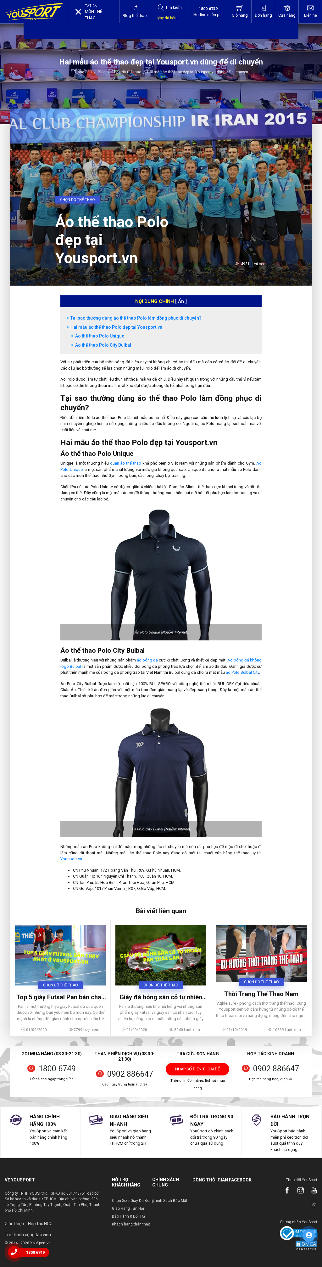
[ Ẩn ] (181, 301)
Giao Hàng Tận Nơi (128, 1208)
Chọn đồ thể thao (126, 72)
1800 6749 (57, 1068)
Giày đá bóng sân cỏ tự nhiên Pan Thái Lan (160, 997)
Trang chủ (83, 72)
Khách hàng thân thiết (131, 1224)
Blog (102, 72)
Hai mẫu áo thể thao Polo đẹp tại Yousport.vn (116, 327)
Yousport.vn (71, 859)
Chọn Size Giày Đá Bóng (133, 1200)
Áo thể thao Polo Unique (99, 335)
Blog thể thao (135, 11)
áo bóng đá (147, 660)
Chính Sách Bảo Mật (169, 1200)
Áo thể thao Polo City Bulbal (103, 345)
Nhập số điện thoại (197, 1071)
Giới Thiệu (14, 1223)
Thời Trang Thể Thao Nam (261, 994)
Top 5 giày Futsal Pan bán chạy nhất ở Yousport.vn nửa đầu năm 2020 (60, 997)
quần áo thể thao (126, 463)
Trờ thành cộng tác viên (28, 1234)
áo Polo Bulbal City (242, 672)
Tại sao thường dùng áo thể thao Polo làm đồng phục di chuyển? (136, 318)
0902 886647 (130, 1074)
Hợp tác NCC (40, 1223)
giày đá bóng (168, 18)
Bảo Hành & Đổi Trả (128, 1216)
